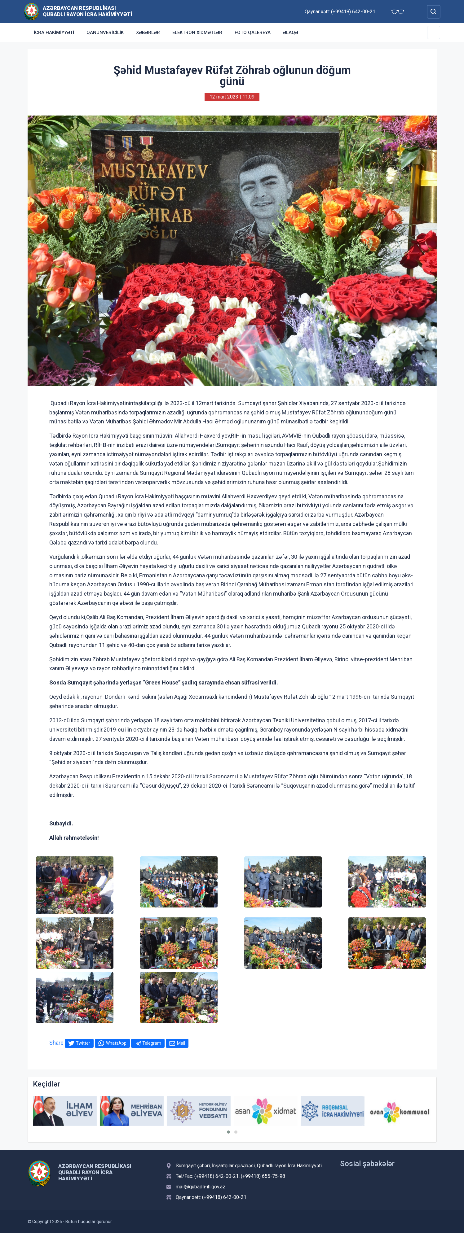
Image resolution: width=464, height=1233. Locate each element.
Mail (181, 1043)
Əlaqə (290, 32)
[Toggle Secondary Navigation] (433, 32)
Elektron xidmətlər (197, 32)
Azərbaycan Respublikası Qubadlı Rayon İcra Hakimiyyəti (87, 11)
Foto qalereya (253, 32)
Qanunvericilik (105, 32)
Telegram (151, 1043)
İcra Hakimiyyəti (54, 32)
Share (56, 1042)
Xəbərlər (148, 32)
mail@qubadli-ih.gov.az (200, 1187)
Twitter (83, 1043)
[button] (228, 1132)
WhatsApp (116, 1043)
